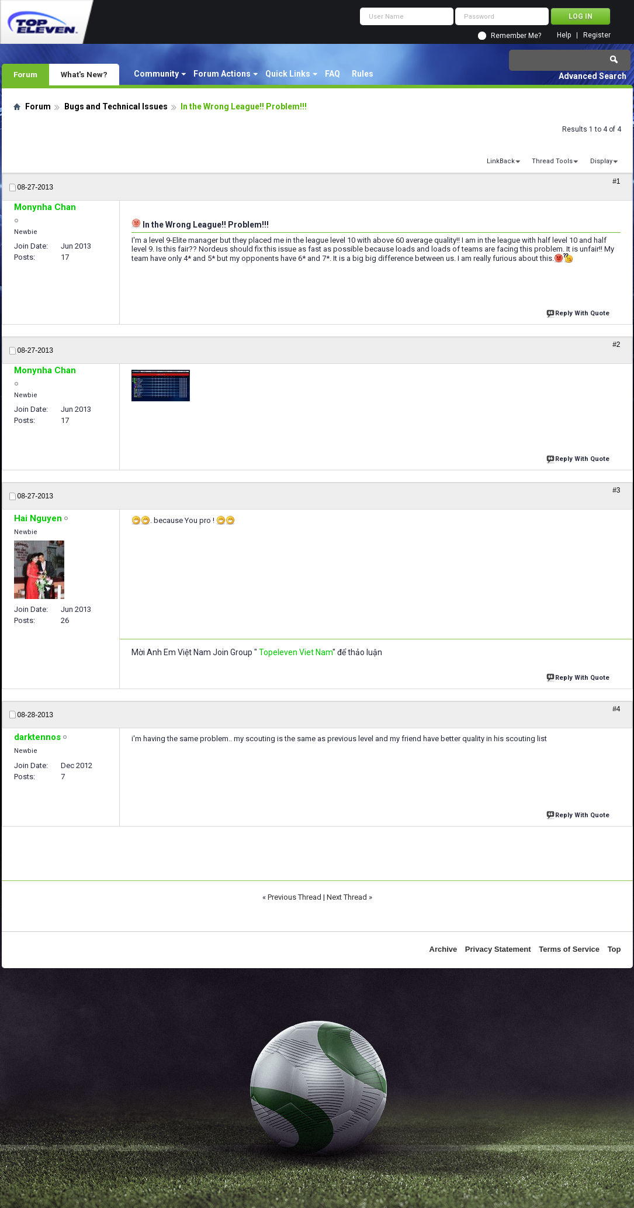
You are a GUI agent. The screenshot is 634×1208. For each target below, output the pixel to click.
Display (601, 161)
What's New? (84, 74)
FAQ (332, 73)
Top (614, 949)
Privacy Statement (498, 949)
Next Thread (347, 897)
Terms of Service (569, 949)
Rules (362, 73)
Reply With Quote (579, 312)
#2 (616, 344)
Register (597, 35)
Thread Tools (552, 161)
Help (564, 35)
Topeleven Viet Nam (295, 652)
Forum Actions (222, 73)
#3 (616, 490)
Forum (25, 74)
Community (156, 73)
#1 (616, 181)
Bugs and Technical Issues (116, 106)
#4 (616, 709)
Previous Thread (294, 897)
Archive (443, 949)
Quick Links (287, 73)
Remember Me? (516, 36)
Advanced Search (592, 76)
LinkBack (501, 161)
